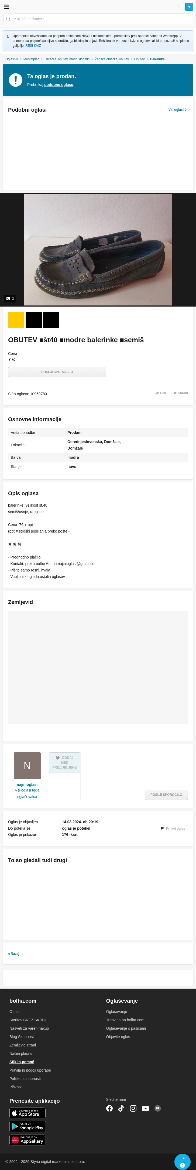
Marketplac (31, 59)
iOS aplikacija (27, 1113)
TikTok (121, 1108)
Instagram (133, 1108)
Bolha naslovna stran (98, 7)
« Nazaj (13, 954)
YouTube (145, 1108)
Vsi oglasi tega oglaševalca (27, 793)
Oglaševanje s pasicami (126, 1028)
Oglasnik (11, 59)
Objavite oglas (118, 1037)
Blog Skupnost (21, 1037)
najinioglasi (27, 784)
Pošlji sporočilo (57, 372)
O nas (14, 1011)
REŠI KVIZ (33, 46)
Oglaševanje (116, 1011)
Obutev (139, 59)
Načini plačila (20, 1053)
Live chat (182, 1162)
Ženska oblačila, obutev (112, 59)
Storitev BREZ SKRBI (27, 1020)
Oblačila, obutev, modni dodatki (67, 59)
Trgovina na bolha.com (125, 1020)
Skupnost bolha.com (157, 1108)
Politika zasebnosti (25, 1078)
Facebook (109, 1108)
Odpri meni (6, 7)
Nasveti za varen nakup (29, 1028)
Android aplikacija (27, 1126)
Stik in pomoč (21, 1062)
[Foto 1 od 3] (16, 320)
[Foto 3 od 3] (51, 320)
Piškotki (15, 1087)
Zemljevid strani (22, 1045)
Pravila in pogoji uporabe (30, 1070)
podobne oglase (58, 84)
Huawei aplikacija (27, 1140)
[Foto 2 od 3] (34, 320)
